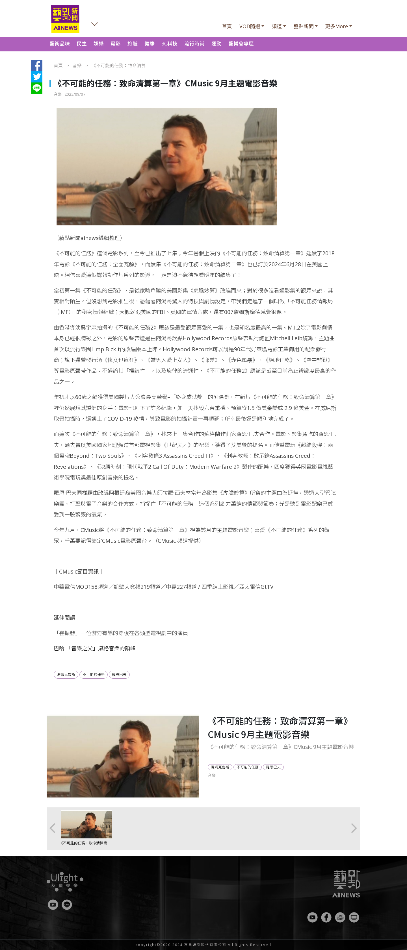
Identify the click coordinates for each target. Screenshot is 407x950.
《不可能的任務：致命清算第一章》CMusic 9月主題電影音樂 (85, 845)
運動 (216, 43)
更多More (336, 26)
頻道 (277, 26)
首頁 (227, 26)
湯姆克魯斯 (66, 674)
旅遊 (132, 43)
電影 (116, 43)
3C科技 (169, 43)
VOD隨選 (249, 26)
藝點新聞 (303, 26)
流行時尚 (194, 43)
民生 (82, 43)
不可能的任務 (94, 674)
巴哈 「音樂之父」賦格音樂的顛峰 (95, 648)
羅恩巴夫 (119, 674)
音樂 (77, 65)
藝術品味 (59, 43)
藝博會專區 (241, 43)
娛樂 (99, 43)
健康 (149, 43)
